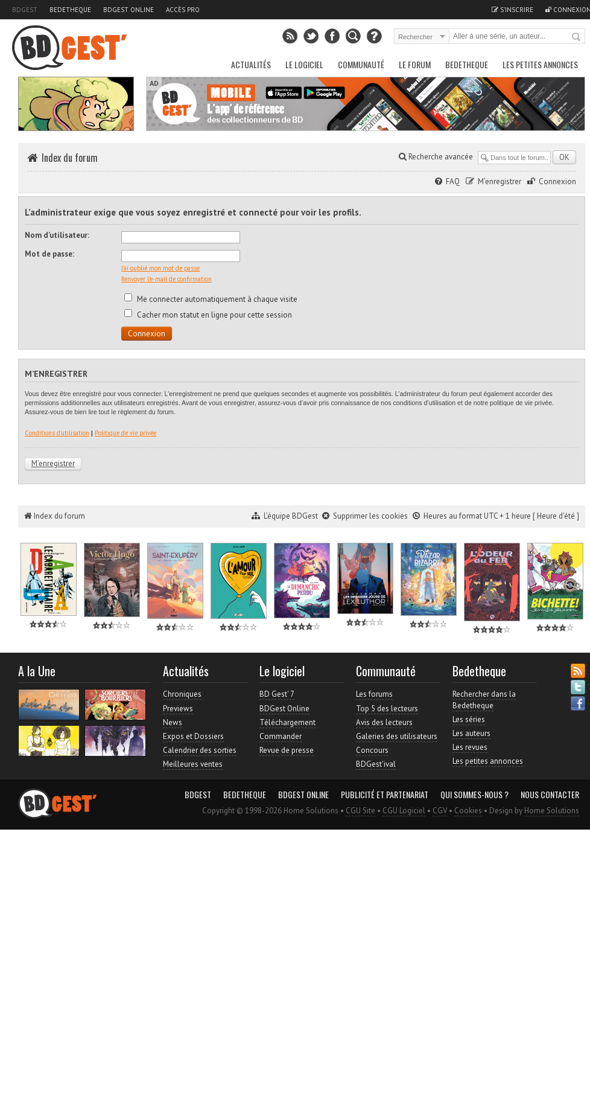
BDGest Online (128, 9)
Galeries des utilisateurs (396, 736)
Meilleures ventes (193, 764)
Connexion (557, 181)
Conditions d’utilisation (57, 433)
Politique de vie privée (125, 433)
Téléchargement (287, 722)
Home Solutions (551, 810)
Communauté (361, 64)
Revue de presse (286, 750)
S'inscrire (512, 9)
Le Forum (415, 64)
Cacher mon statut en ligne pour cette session (208, 315)
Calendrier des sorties (199, 750)
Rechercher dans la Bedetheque (484, 699)
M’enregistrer (499, 181)
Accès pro (183, 9)
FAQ (453, 181)
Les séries (468, 719)
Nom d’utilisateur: (57, 235)
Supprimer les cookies (370, 516)
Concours (372, 750)
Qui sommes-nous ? (474, 795)
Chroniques (182, 694)
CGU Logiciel (403, 810)
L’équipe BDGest (291, 516)
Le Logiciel (304, 64)
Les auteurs (471, 733)
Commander (280, 736)
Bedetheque (70, 9)
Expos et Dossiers (193, 736)
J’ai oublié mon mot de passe (160, 268)
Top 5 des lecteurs (387, 708)
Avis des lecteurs (384, 722)
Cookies (468, 810)
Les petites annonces (540, 64)
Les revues (469, 747)
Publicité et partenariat (384, 795)
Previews (178, 708)
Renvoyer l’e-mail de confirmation (166, 279)
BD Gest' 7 (276, 694)
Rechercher (577, 37)
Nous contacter (550, 795)
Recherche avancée (436, 157)
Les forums (374, 694)
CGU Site (360, 810)
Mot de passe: (49, 254)
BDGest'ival (376, 764)
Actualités (251, 64)
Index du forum (70, 157)
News (172, 722)
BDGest (24, 9)
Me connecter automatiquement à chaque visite (210, 299)
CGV (440, 810)
